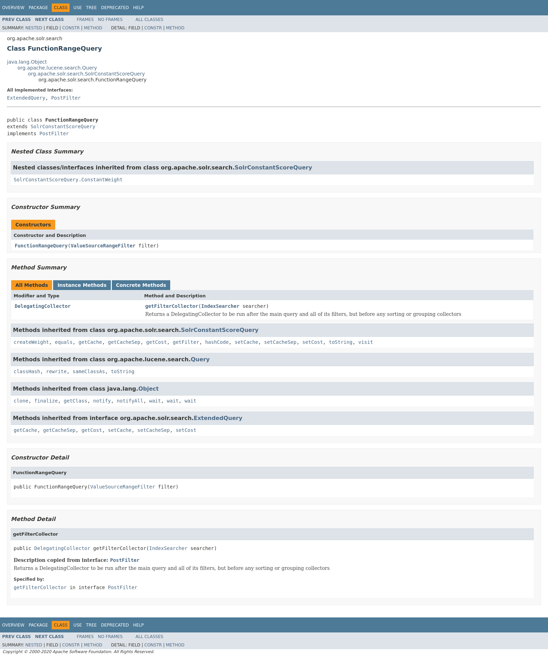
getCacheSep (124, 342)
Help (138, 7)
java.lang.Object (27, 62)
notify (102, 401)
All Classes (149, 19)
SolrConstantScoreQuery (62, 126)
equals (64, 342)
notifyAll (130, 401)
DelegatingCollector (43, 306)
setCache (246, 342)
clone (21, 401)
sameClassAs (89, 371)
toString (340, 342)
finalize (46, 401)
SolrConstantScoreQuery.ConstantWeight (68, 179)
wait (155, 401)
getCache (90, 342)
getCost (156, 342)
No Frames (110, 19)
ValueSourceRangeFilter (103, 245)
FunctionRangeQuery (41, 245)
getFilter (186, 342)
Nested (33, 28)
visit (365, 342)
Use (77, 7)
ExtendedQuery (26, 98)
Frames (85, 19)
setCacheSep (280, 342)
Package (38, 7)
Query (200, 359)
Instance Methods (81, 285)
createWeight (31, 342)
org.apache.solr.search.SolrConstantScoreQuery (86, 74)
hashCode (217, 342)
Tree (91, 7)
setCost (312, 342)
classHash (27, 371)
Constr (71, 28)
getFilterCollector (172, 306)
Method (93, 28)
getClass (75, 401)
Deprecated (115, 7)
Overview (13, 7)
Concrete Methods (141, 285)
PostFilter (65, 98)
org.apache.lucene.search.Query (57, 68)
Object (148, 388)
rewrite (56, 371)
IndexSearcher (220, 306)
